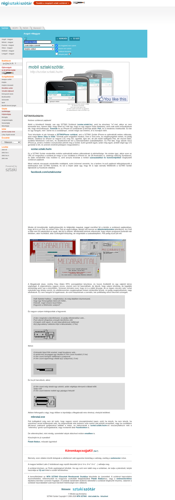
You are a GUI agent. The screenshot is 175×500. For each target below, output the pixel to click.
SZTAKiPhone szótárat (67, 134)
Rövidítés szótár (7, 88)
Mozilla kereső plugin (9, 105)
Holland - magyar (8, 51)
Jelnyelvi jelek (63, 54)
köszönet (104, 496)
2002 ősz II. (5, 155)
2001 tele (5, 158)
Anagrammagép (7, 120)
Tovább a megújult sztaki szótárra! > (52, 3)
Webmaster (66, 489)
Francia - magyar (8, 45)
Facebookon (81, 427)
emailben (89, 433)
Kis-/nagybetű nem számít (67, 46)
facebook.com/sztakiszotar (46, 172)
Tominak (54, 128)
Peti (99, 128)
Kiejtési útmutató (7, 85)
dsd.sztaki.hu (93, 496)
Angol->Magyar (32, 33)
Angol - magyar (7, 39)
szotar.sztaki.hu (85, 124)
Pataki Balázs (34, 442)
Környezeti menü (7, 94)
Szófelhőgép (6, 111)
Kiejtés (4, 82)
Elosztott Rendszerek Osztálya (73, 477)
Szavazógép (6, 123)
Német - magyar (7, 42)
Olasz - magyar (7, 48)
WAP (3, 103)
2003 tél (4, 150)
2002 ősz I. (5, 152)
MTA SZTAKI (52, 477)
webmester (116, 458)
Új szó (76, 39)
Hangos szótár (7, 79)
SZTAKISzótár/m (33, 115)
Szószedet (5, 100)
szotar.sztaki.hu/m (41, 149)
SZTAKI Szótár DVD (8, 132)
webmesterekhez (124, 479)
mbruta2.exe (38, 416)
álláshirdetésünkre (105, 229)
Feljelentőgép (6, 114)
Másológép (5, 126)
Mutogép (5, 117)
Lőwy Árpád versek (8, 135)
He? (96, 451)
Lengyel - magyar (8, 54)
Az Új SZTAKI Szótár (9, 70)
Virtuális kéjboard (8, 91)
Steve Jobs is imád (46, 137)
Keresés (63, 39)
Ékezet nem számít (64, 48)
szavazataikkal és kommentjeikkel (105, 158)
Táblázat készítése (64, 51)
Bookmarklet (6, 97)
